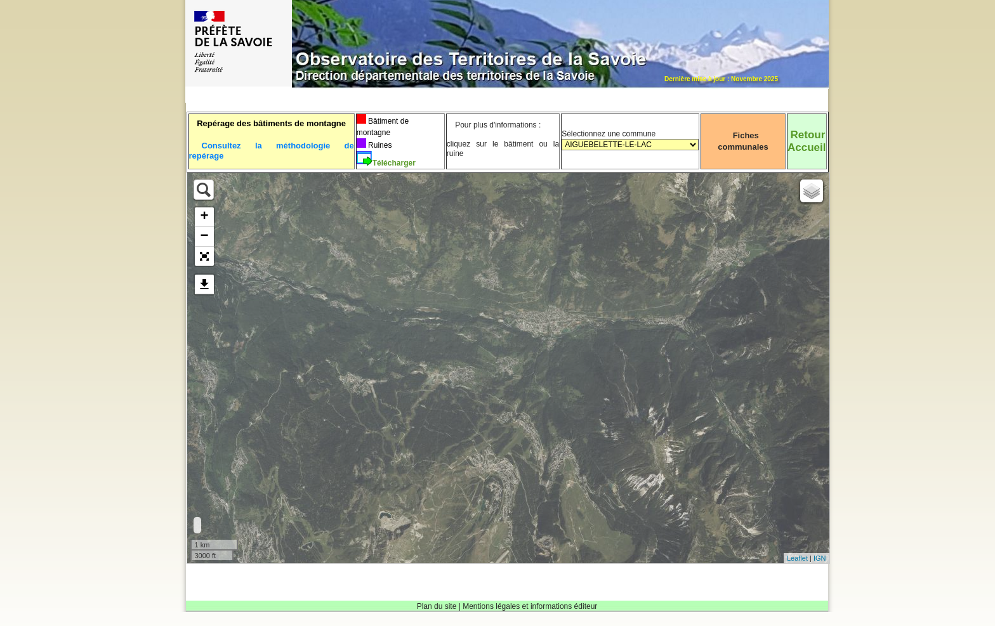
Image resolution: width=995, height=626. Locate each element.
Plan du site (437, 606)
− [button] (204, 236)
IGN (820, 558)
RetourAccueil (806, 141)
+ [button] (204, 216)
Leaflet (797, 558)
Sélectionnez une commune (630, 144)
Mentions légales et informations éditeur (530, 606)
